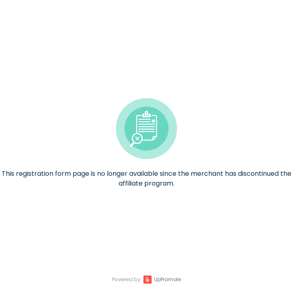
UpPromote (167, 279)
